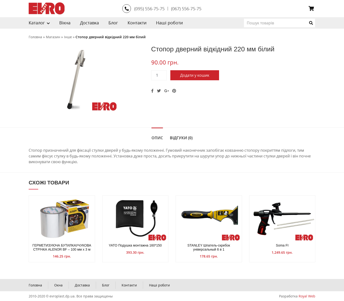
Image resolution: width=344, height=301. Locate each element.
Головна (35, 285)
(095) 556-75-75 (149, 8)
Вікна (64, 23)
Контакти (137, 23)
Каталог (37, 23)
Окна (58, 285)
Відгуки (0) (181, 137)
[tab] (157, 137)
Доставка (89, 23)
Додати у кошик (194, 75)
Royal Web (307, 296)
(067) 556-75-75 (186, 8)
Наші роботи (169, 23)
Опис (157, 137)
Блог (113, 23)
